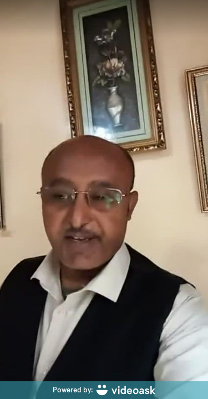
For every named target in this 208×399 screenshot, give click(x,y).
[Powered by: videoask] (104, 390)
